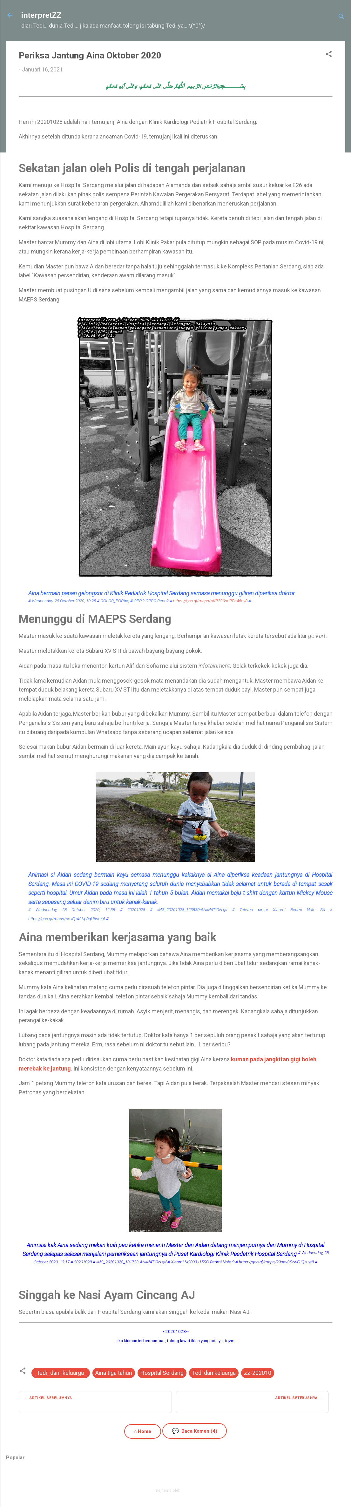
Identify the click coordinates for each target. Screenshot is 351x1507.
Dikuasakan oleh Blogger (175, 1476)
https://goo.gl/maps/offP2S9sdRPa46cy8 (210, 600)
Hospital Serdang (162, 1372)
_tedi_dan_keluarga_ (60, 1372)
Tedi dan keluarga (214, 1372)
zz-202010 (257, 1372)
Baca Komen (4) (194, 1431)
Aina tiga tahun (113, 1372)
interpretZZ (41, 15)
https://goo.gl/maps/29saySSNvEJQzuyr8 (276, 1261)
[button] (329, 55)
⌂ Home (142, 1431)
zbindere (189, 1490)
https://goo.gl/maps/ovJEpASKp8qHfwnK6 (66, 918)
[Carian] (341, 17)
